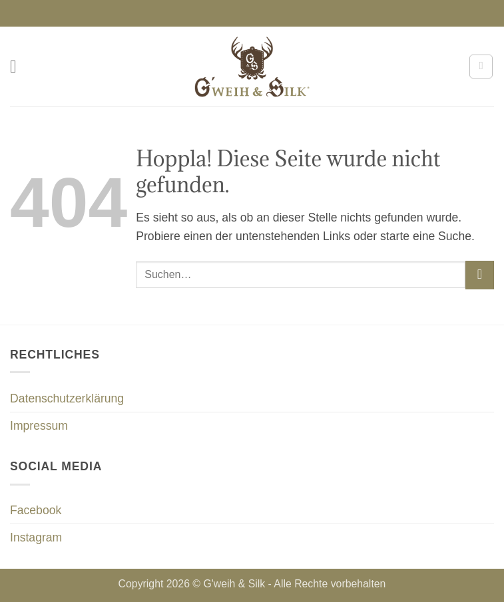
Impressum (39, 425)
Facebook (35, 510)
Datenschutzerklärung (67, 398)
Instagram (36, 537)
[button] (19, 66)
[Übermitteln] (479, 275)
